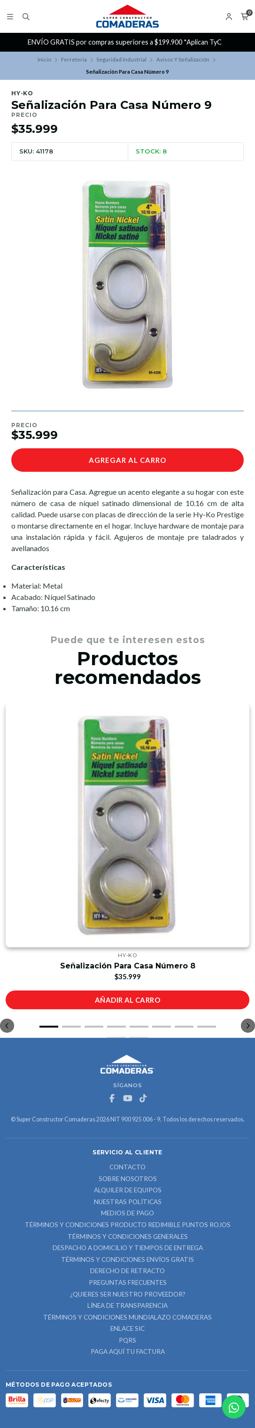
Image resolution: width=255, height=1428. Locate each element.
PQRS (127, 1340)
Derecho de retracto (127, 1271)
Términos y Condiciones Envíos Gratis (127, 1260)
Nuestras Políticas (128, 1202)
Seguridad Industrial (121, 59)
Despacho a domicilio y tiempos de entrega (128, 1248)
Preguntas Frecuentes (128, 1283)
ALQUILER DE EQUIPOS (128, 1190)
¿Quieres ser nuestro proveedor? (127, 1294)
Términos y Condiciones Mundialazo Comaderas (127, 1317)
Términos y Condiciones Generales (128, 1237)
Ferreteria (74, 59)
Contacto (127, 1167)
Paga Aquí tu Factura (128, 1352)
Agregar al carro (127, 460)
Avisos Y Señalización (182, 59)
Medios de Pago (127, 1213)
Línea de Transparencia (127, 1306)
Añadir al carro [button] (127, 1000)
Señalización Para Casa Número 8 (127, 965)
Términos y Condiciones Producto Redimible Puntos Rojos (128, 1225)
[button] (48, 1027)
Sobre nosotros (128, 1179)
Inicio (44, 59)
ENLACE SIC (127, 1329)
